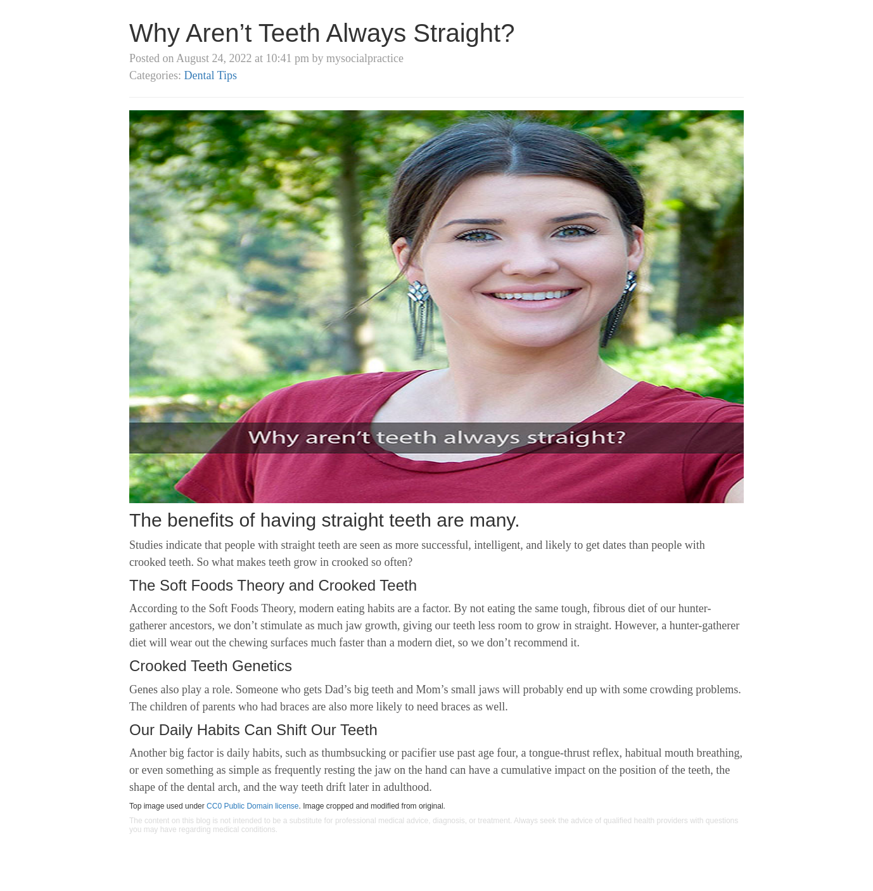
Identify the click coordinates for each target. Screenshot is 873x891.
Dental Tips (210, 75)
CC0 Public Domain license (252, 806)
